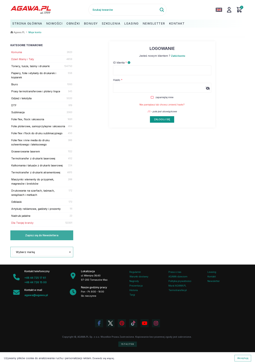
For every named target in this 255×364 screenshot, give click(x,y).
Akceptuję (242, 358)
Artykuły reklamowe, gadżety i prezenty (36, 208)
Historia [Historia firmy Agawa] (133, 290)
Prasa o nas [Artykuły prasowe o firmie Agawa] (174, 272)
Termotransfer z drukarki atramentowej (35, 172)
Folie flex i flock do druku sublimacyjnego (36, 133)
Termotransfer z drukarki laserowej (33, 158)
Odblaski (16, 201)
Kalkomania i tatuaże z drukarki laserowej (37, 165)
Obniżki (73, 23)
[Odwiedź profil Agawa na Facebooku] (99, 323)
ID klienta (121, 63)
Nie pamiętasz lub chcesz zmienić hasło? (162, 104)
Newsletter (154, 23)
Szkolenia (111, 23)
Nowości (54, 23)
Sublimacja (18, 112)
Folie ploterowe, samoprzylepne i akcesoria (38, 126)
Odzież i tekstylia (21, 98)
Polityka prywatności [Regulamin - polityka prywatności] (179, 281)
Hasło (117, 80)
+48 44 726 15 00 (35, 282)
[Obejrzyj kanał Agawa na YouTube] (145, 323)
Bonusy (91, 23)
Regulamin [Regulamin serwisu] (135, 272)
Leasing (131, 23)
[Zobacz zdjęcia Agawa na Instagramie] (156, 323)
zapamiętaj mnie (164, 97)
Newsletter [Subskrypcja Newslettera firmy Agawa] (214, 281)
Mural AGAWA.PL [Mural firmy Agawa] (177, 285)
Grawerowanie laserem (25, 151)
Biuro (14, 84)
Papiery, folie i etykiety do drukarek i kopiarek (33, 75)
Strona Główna (27, 23)
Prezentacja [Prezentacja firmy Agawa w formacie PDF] (136, 285)
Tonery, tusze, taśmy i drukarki (30, 66)
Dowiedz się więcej (103, 358)
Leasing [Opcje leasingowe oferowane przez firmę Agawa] (212, 272)
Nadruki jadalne (20, 215)
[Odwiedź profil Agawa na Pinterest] (122, 323)
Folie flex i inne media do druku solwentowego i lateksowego (30, 142)
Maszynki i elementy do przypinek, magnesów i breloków (32, 181)
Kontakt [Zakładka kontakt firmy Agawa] (212, 276)
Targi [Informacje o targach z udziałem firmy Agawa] (132, 294)
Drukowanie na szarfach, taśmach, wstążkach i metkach (33, 192)
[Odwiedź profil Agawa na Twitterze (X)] (110, 323)
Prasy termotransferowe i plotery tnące (35, 91)
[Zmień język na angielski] (219, 9)
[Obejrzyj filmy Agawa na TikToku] (133, 323)
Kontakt (177, 23)
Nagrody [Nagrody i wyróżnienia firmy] (134, 281)
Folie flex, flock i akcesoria (27, 119)
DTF (14, 105)
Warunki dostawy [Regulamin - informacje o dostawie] (138, 276)
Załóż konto (178, 55)
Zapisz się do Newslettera (41, 235)
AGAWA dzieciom (177, 276)
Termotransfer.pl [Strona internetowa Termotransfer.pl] (177, 290)
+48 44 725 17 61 (35, 277)
